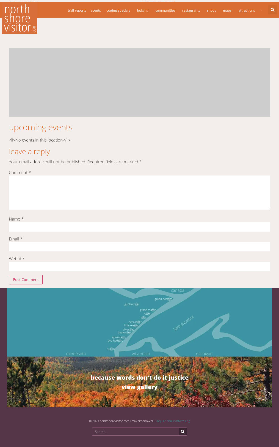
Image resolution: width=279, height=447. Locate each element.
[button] (272, 9)
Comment (20, 172)
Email (15, 239)
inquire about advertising (173, 421)
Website (16, 258)
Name (16, 219)
